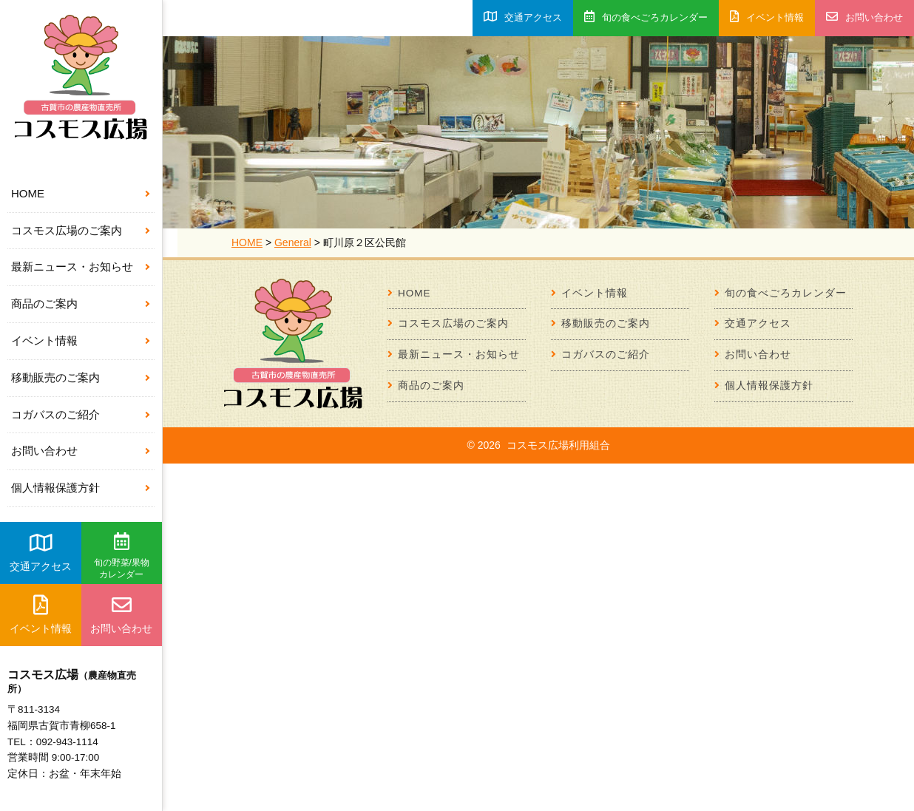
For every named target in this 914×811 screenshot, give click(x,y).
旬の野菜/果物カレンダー (121, 556)
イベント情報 (44, 340)
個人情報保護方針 (55, 487)
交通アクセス (41, 552)
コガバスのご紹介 (55, 414)
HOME (27, 193)
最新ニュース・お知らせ (72, 266)
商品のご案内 (44, 303)
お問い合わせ (44, 450)
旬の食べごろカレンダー (646, 16)
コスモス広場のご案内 (66, 230)
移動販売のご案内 (55, 377)
